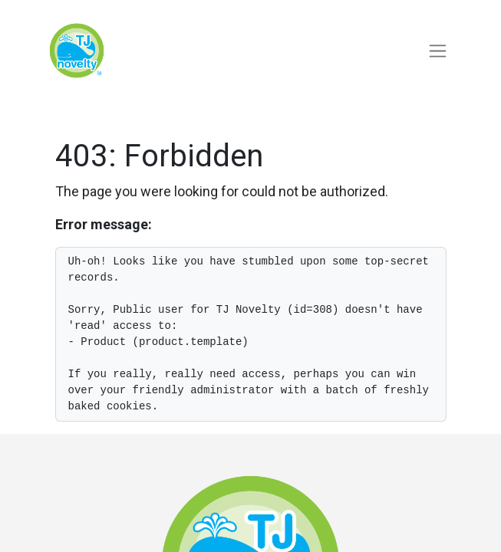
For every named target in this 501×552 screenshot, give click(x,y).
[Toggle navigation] (437, 51)
